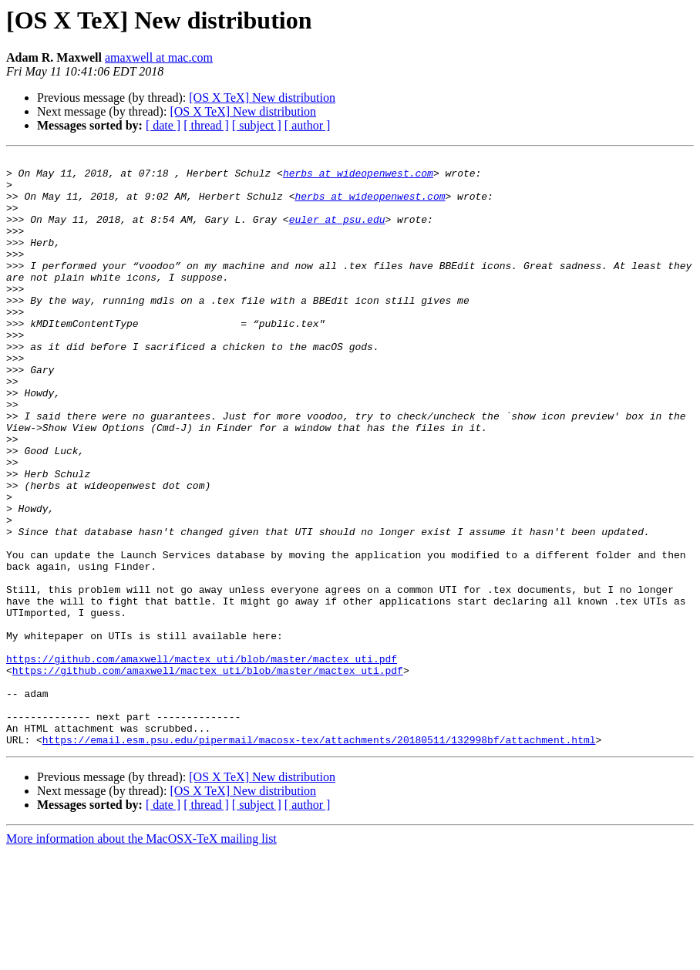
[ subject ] (256, 125)
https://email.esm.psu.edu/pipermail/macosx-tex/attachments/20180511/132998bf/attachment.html (319, 857)
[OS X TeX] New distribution (262, 97)
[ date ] (163, 125)
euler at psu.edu (337, 233)
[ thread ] (206, 125)
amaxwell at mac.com (159, 57)
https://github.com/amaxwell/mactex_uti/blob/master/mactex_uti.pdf (201, 760)
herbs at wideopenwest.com (358, 177)
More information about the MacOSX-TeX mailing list (141, 956)
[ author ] (307, 125)
